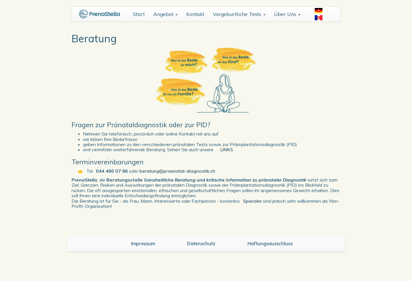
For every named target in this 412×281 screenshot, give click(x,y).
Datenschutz (201, 243)
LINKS (226, 149)
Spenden (252, 201)
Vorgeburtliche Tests (239, 14)
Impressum (143, 243)
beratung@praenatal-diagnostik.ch (177, 171)
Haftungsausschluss (270, 243)
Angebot (165, 14)
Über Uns (287, 14)
